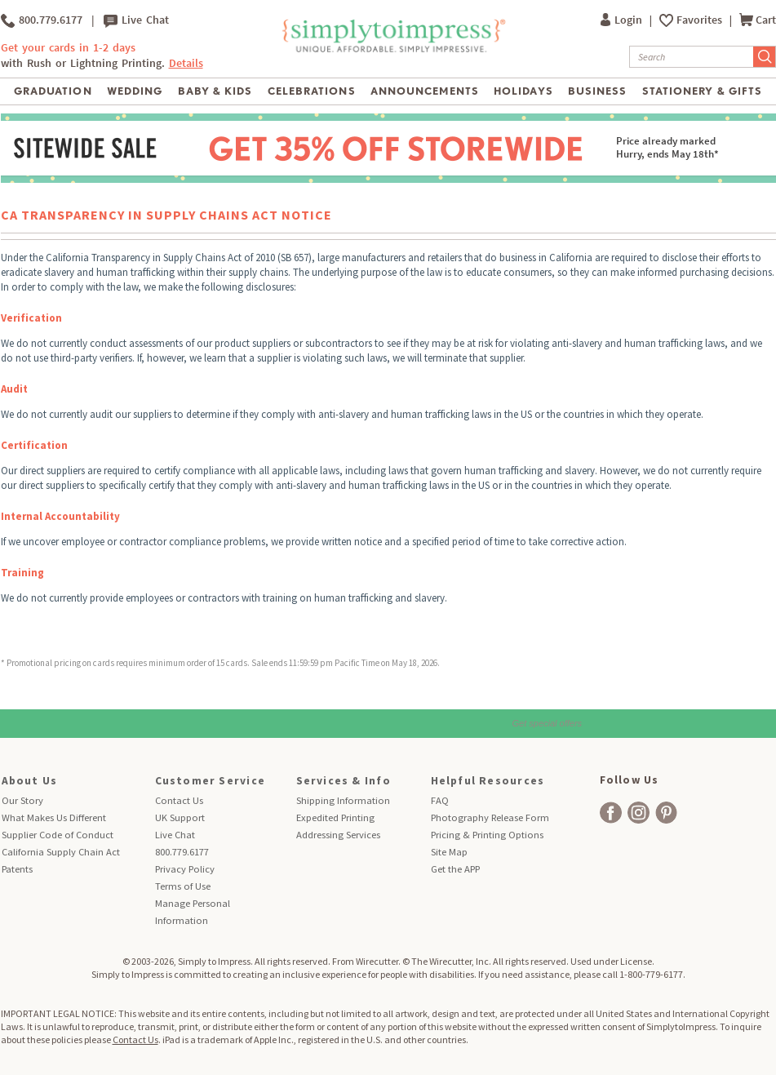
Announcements (424, 91)
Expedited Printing (335, 817)
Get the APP (455, 869)
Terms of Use (183, 886)
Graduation (52, 91)
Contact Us (179, 800)
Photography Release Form (490, 817)
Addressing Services (338, 834)
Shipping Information (343, 800)
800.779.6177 (41, 20)
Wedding (134, 91)
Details (186, 63)
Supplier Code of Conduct (57, 834)
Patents (17, 869)
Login (623, 20)
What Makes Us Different (54, 817)
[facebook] (611, 813)
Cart (757, 20)
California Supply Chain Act (61, 852)
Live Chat (136, 20)
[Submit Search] (764, 57)
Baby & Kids (215, 91)
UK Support (180, 817)
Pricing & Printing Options (487, 834)
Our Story (22, 800)
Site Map (449, 852)
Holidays (523, 91)
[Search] (691, 57)
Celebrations (311, 91)
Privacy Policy (185, 869)
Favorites (700, 20)
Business (597, 91)
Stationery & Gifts (702, 91)
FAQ (440, 800)
